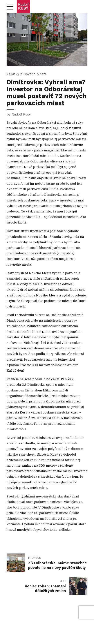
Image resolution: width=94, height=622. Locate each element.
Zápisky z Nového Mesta (27, 74)
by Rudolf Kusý (19, 114)
